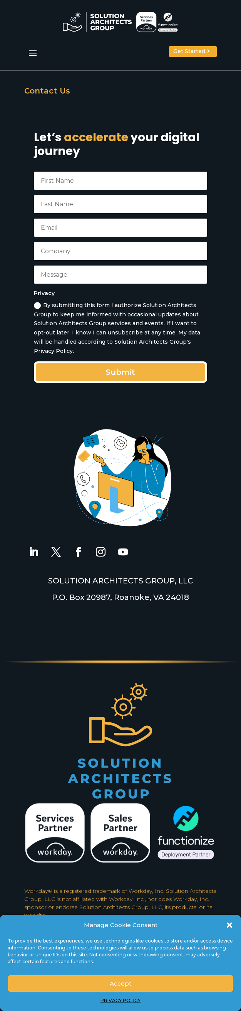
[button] (229, 925)
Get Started (189, 51)
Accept (120, 983)
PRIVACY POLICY (120, 1000)
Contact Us (47, 90)
